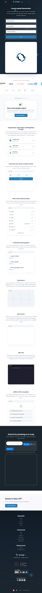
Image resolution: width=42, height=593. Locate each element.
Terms (20, 590)
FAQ (21, 520)
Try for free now (11, 505)
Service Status (21, 539)
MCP (21, 532)
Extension (21, 523)
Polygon (26, 444)
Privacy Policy (26, 590)
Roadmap (21, 537)
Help (21, 525)
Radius (33, 444)
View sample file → (21, 115)
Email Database (21, 549)
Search (9, 449)
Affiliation (21, 535)
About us (21, 521)
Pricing (21, 518)
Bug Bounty (21, 540)
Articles (21, 547)
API (21, 534)
